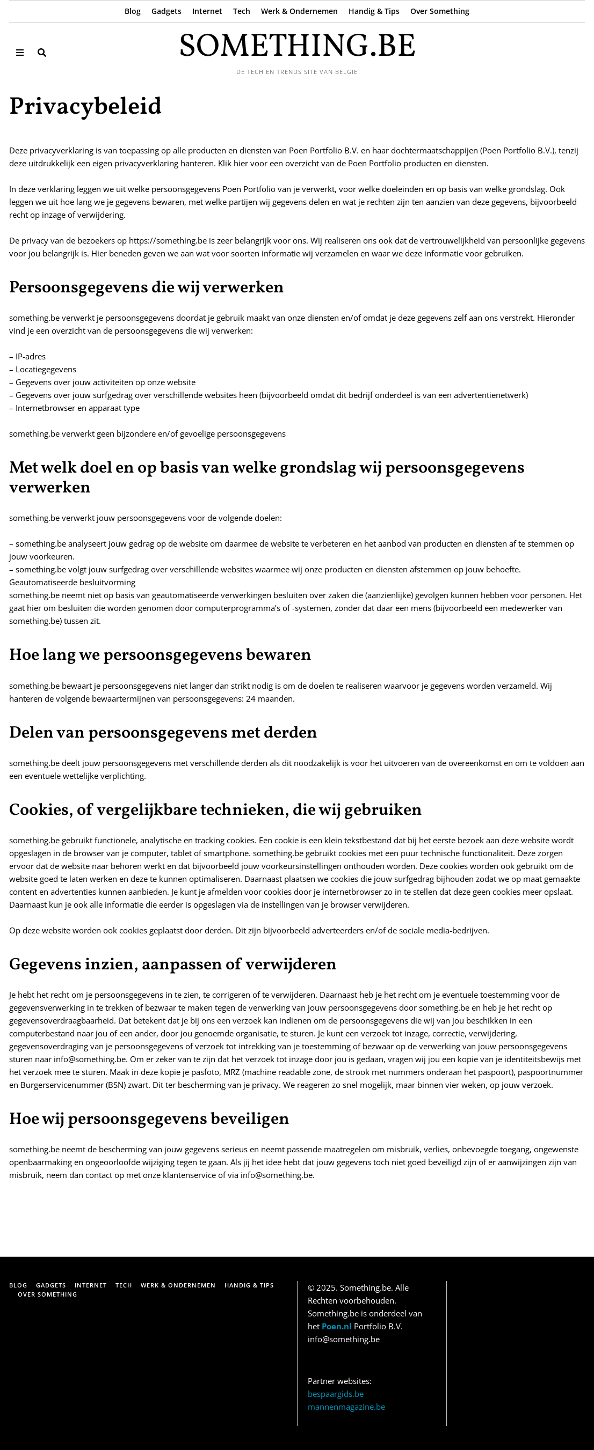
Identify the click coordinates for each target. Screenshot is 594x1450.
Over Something (439, 11)
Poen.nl (337, 1326)
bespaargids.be (336, 1393)
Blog (133, 11)
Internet (207, 11)
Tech (241, 11)
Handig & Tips (374, 11)
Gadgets (166, 11)
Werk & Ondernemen (299, 11)
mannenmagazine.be (346, 1406)
